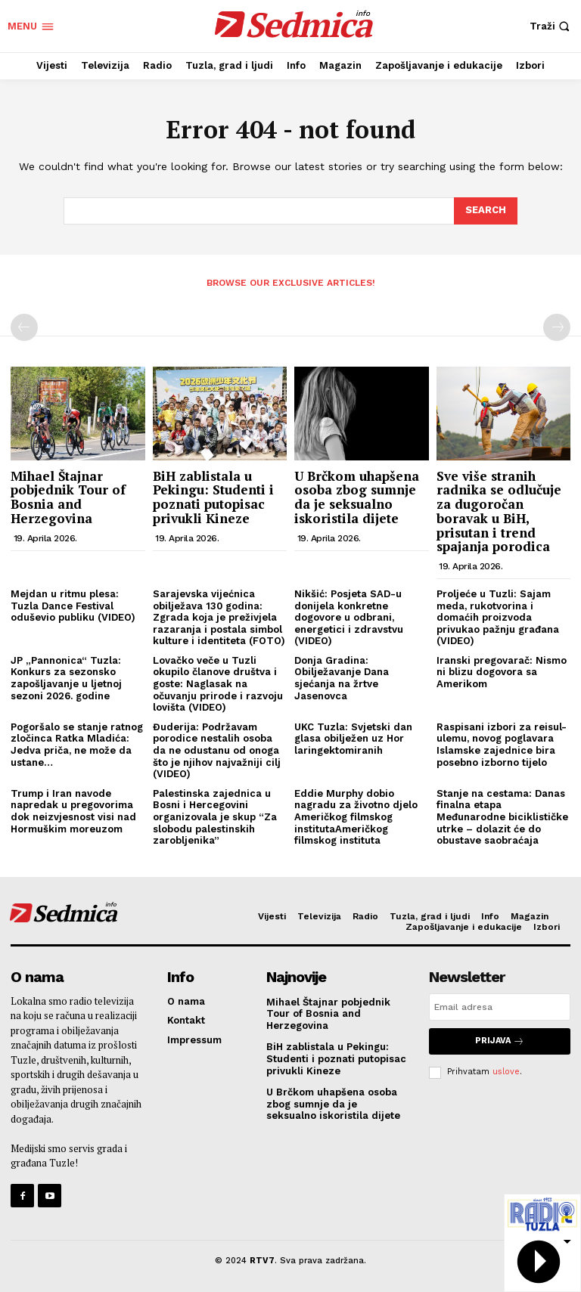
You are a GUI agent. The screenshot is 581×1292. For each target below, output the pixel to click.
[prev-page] (24, 327)
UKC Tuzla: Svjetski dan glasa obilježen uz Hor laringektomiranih (353, 738)
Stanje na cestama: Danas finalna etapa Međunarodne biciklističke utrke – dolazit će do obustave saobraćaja (502, 817)
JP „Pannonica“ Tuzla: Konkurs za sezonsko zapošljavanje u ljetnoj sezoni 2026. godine (66, 678)
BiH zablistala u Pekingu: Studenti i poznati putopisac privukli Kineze (213, 497)
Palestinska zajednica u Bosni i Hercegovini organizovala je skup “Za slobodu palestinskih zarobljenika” (215, 817)
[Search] (485, 211)
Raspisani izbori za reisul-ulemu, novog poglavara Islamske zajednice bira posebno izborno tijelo (502, 744)
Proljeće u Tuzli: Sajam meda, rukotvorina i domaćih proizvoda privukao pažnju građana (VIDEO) (498, 617)
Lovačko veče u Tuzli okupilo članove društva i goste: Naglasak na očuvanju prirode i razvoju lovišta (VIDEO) (218, 684)
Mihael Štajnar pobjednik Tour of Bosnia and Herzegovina (68, 497)
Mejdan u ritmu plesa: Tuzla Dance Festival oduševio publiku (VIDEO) (73, 605)
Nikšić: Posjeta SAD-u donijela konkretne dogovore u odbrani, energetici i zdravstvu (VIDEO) (348, 617)
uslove (506, 1072)
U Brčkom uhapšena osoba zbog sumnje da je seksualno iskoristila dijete (356, 497)
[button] (551, 26)
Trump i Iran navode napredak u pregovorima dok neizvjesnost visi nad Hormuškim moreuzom (73, 811)
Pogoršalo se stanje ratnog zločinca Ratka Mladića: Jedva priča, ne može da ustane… (77, 744)
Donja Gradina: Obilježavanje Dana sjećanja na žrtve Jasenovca (341, 678)
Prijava (499, 1041)
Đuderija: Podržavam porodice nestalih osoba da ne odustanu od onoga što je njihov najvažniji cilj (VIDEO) (217, 750)
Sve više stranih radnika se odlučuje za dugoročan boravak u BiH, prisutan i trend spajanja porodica (499, 511)
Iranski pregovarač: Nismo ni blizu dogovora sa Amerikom (502, 672)
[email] (499, 1007)
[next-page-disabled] (556, 327)
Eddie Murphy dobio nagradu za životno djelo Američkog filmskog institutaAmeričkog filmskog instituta (356, 817)
